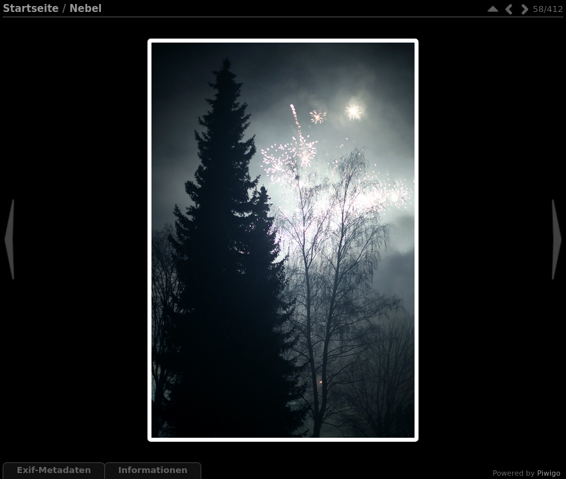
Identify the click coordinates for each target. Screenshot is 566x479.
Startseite (30, 9)
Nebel (85, 9)
